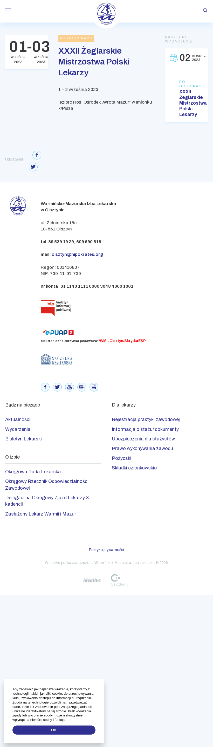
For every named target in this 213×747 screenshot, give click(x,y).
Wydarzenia (18, 429)
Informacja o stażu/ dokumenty (145, 429)
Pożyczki (121, 458)
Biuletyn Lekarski (23, 438)
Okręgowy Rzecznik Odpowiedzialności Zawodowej (46, 484)
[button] (66, 719)
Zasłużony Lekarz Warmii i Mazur (40, 514)
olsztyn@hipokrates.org (77, 254)
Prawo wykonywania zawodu (142, 448)
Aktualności (17, 419)
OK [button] (54, 730)
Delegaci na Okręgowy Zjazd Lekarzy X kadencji (47, 501)
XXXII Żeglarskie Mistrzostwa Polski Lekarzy (186, 103)
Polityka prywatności (106, 550)
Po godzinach (186, 84)
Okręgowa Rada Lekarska (33, 471)
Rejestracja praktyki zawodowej (146, 419)
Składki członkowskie (134, 467)
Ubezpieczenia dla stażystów (143, 438)
